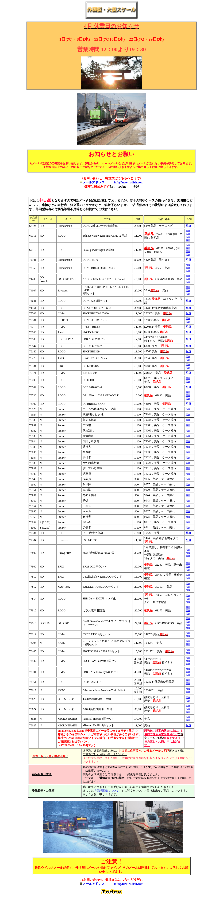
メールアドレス (94, 182)
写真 (188, 225)
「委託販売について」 (108, 790)
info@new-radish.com (128, 182)
